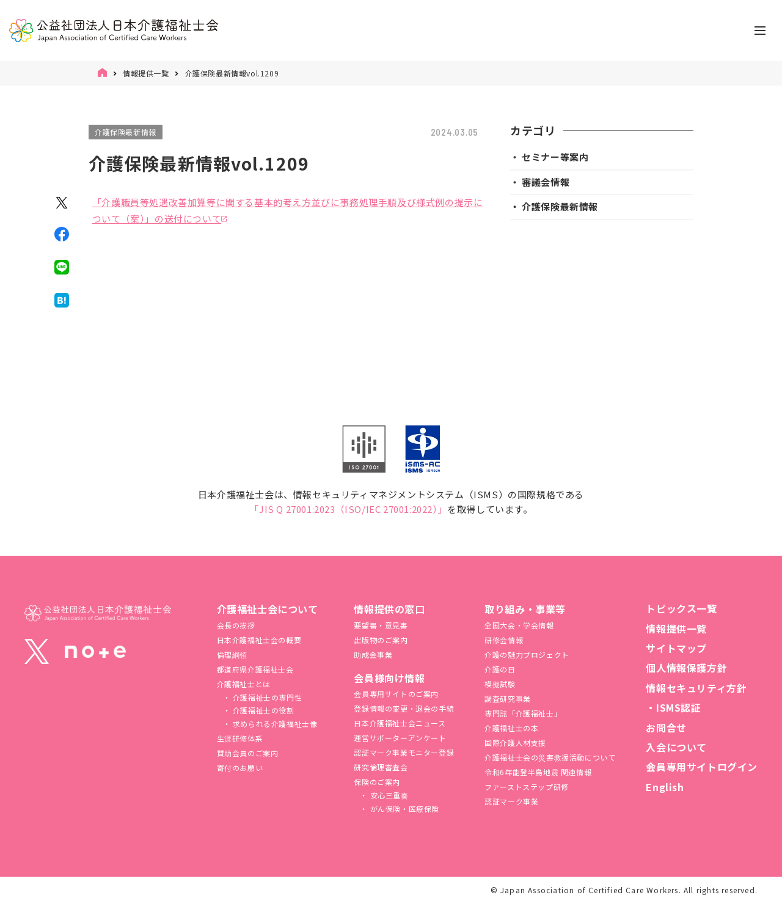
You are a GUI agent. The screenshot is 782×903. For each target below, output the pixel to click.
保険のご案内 (377, 781)
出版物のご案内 (380, 640)
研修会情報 (503, 640)
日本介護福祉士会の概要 (259, 640)
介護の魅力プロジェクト (526, 654)
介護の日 (499, 669)
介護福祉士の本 (511, 728)
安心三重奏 (388, 795)
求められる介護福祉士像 (273, 723)
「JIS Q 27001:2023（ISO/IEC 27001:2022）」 (348, 509)
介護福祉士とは (244, 684)
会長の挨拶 (236, 625)
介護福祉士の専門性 (266, 697)
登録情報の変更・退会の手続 (404, 708)
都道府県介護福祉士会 (255, 669)
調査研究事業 (507, 698)
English (665, 787)
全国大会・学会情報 (519, 625)
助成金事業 (373, 654)
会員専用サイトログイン (702, 766)
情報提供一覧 (146, 73)
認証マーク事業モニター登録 (404, 752)
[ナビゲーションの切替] (760, 30)
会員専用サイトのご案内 (396, 693)
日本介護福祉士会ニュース (399, 723)
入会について (676, 747)
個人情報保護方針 (686, 667)
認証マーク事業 (511, 801)
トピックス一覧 (681, 608)
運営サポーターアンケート (400, 737)
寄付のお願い (240, 767)
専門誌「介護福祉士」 (522, 713)
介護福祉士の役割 (262, 710)
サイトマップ (676, 648)
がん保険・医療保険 (403, 808)
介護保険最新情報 (125, 132)
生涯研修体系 (240, 738)
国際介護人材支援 (515, 742)
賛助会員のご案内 (248, 753)
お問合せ (666, 727)
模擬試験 (499, 684)
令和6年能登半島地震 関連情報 (537, 772)
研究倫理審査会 (380, 767)
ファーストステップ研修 (526, 786)
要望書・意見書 (380, 625)
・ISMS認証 (673, 707)
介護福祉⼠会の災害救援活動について (549, 757)
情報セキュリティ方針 (696, 688)
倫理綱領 (232, 654)
